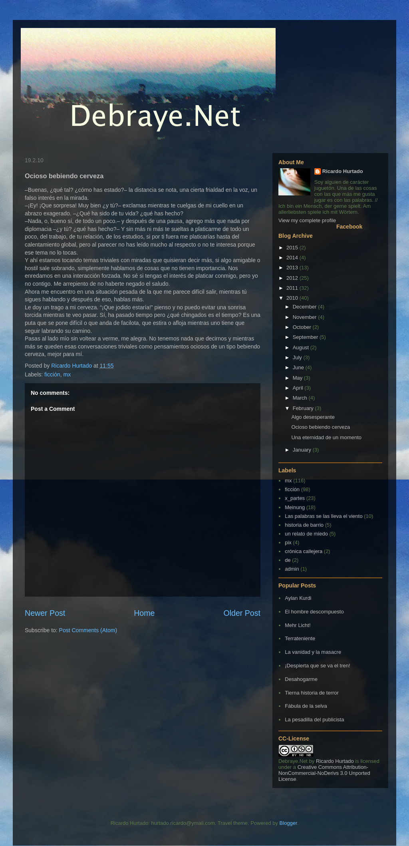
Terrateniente (300, 638)
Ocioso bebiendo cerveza (320, 427)
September (306, 337)
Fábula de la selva (306, 706)
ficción (52, 374)
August (301, 347)
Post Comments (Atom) (88, 630)
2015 (293, 248)
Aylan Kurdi (298, 598)
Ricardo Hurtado (342, 171)
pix (288, 542)
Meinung (295, 507)
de (287, 560)
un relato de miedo (306, 534)
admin (292, 569)
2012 (293, 278)
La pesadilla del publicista (314, 720)
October (303, 327)
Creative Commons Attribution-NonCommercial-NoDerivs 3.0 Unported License (324, 773)
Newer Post (45, 613)
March (301, 398)
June (299, 367)
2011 (293, 288)
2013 (293, 268)
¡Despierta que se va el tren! (317, 666)
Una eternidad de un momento (326, 437)
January (303, 450)
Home (144, 613)
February (304, 408)
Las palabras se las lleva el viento (323, 516)
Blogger (288, 823)
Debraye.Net (293, 761)
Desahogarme (301, 679)
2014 (293, 258)
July (298, 357)
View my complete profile (307, 220)
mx (67, 374)
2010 (293, 298)
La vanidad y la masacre (313, 652)
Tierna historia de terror (312, 693)
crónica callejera (303, 551)
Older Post (241, 613)
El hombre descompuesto (314, 612)
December (305, 307)
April (299, 388)
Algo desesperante (312, 417)
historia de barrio (304, 525)
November (305, 317)
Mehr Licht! (297, 625)
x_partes (295, 498)
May (298, 378)
